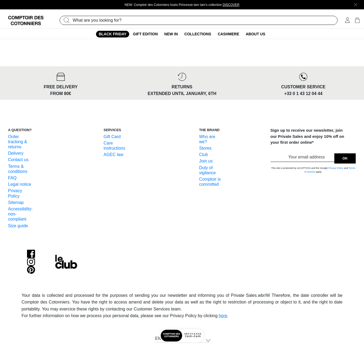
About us (255, 34)
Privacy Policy (335, 168)
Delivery (16, 153)
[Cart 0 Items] (357, 20)
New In (171, 34)
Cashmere (228, 34)
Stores (205, 148)
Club (203, 154)
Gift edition (145, 34)
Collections (197, 34)
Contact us (18, 159)
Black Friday (113, 34)
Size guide (18, 225)
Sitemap (16, 202)
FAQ (12, 178)
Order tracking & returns (17, 141)
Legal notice (19, 184)
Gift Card (112, 136)
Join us (206, 161)
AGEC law (113, 154)
